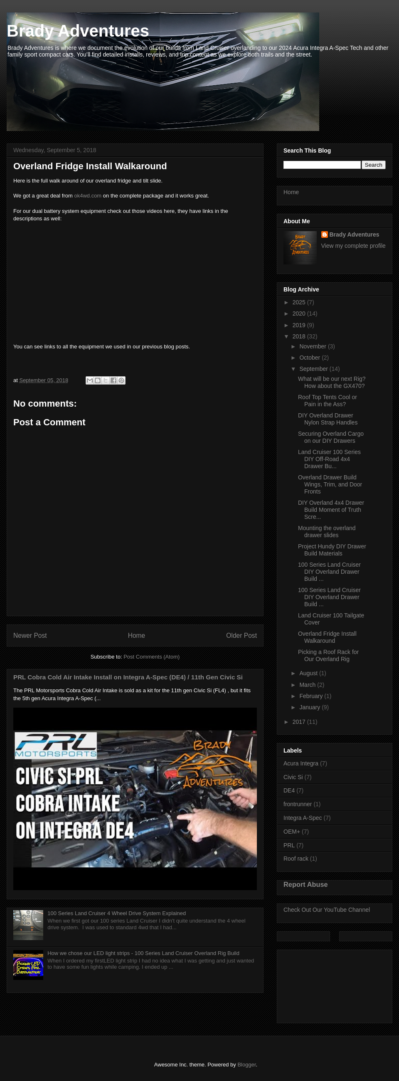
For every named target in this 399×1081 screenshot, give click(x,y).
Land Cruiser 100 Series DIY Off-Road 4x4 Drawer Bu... (329, 459)
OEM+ (291, 831)
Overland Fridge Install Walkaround (327, 637)
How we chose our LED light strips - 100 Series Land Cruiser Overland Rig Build (143, 953)
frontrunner (297, 804)
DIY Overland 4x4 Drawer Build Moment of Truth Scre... (331, 509)
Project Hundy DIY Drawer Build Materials (332, 550)
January (310, 707)
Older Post (241, 635)
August (309, 673)
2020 (300, 313)
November (313, 346)
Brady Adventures (78, 31)
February (311, 696)
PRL (289, 845)
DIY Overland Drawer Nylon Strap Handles (327, 419)
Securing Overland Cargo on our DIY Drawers (331, 437)
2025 (300, 302)
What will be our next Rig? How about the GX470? (332, 382)
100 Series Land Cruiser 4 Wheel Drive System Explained (116, 913)
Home (136, 635)
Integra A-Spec (302, 817)
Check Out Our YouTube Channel (326, 909)
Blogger (246, 1064)
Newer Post (30, 635)
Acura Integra (300, 763)
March (308, 684)
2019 (300, 325)
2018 (300, 336)
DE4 (289, 790)
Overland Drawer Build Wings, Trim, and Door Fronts (330, 484)
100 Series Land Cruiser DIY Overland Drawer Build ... (329, 571)
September (314, 368)
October (310, 357)
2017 (300, 721)
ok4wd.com (87, 196)
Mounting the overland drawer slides (327, 531)
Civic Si (293, 777)
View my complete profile (353, 245)
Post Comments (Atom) (151, 657)
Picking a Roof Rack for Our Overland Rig (328, 655)
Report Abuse (305, 884)
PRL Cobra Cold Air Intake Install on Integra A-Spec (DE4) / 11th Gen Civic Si (128, 677)
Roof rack (295, 858)
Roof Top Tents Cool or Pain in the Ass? (327, 400)
